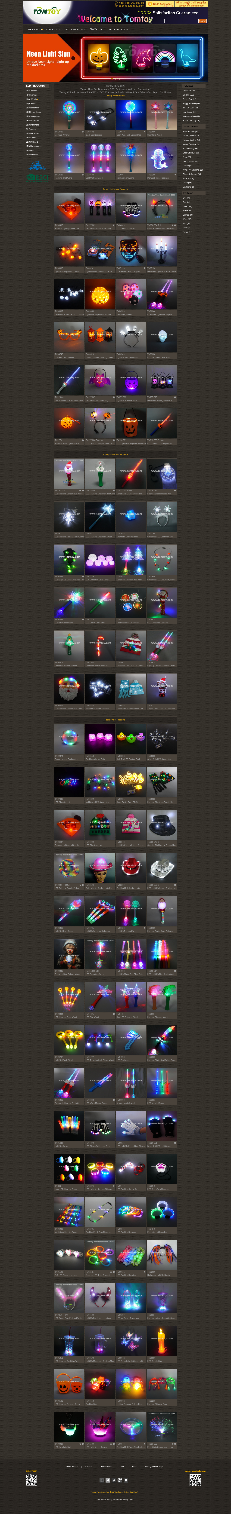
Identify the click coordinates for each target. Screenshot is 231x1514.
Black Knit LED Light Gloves (159, 1146)
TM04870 (90, 1143)
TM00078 (151, 1186)
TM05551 (151, 1100)
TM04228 (121, 620)
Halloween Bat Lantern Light (98, 400)
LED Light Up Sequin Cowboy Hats (162, 888)
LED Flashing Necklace (126, 1232)
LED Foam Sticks (33, 112)
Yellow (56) (187, 211)
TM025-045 (90, 491)
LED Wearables (32, 121)
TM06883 (151, 756)
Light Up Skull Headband (127, 357)
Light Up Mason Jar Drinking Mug (100, 1361)
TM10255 (151, 175)
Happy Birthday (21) (191, 103)
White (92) (187, 219)
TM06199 (121, 1315)
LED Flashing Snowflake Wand (99, 537)
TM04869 (121, 225)
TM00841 (59, 971)
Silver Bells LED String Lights (159, 759)
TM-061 (58, 534)
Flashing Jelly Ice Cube (95, 759)
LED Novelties (32, 155)
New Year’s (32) (189, 112)
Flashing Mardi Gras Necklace (98, 1232)
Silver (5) (186, 228)
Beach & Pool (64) (190, 161)
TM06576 (121, 1444)
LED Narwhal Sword (156, 1103)
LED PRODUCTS (34, 29)
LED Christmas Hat (94, 845)
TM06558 (90, 1401)
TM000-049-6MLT (62, 885)
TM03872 (90, 620)
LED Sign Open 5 (62, 802)
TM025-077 (90, 1272)
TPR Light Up (31, 95)
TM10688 (90, 175)
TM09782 (90, 132)
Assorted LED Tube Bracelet (98, 1275)
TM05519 (59, 663)
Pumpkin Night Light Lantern (67, 443)
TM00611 (121, 1272)
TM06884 (90, 706)
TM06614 (151, 1014)
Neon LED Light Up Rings (66, 1189)
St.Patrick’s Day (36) (191, 121)
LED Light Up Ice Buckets (96, 1447)
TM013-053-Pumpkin (156, 440)
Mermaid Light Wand (125, 178)
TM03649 (151, 577)
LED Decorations (33, 133)
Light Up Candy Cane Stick (97, 666)
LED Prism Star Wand (95, 974)
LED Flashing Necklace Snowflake (69, 537)
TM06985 (121, 799)
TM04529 (90, 354)
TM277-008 (121, 397)
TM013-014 (152, 971)
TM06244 (151, 311)
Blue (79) (186, 198)
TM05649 (59, 1143)
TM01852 (59, 1358)
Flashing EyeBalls (124, 314)
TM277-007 (90, 397)
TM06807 (59, 706)
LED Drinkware (32, 125)
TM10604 (121, 175)
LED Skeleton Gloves (126, 228)
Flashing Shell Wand (63, 178)
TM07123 (121, 268)
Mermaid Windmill (62, 135)
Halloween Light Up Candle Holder (162, 271)
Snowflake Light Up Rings (127, 537)
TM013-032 (152, 1444)
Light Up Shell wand (94, 178)
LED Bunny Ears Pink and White (68, 1318)
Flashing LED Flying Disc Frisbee (131, 1447)
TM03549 (121, 354)
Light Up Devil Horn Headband (99, 1318)
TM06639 (151, 928)
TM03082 (59, 577)
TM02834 (59, 1014)
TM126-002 (60, 397)
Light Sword (31, 103)
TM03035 (121, 534)
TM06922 (151, 799)
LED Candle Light (154, 1361)
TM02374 (59, 756)
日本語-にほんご (97, 29)
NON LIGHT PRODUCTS (76, 29)
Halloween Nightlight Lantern (159, 400)
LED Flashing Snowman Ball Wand (100, 494)
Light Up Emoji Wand (64, 1060)
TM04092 (121, 1057)
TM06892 (90, 799)
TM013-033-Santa (124, 491)
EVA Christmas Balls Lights (97, 580)
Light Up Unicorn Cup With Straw (161, 1318)
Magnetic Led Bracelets (157, 1232)
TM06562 (121, 1401)
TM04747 (59, 354)
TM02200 (121, 885)
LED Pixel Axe (123, 1060)
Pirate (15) (187, 183)
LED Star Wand (92, 1017)
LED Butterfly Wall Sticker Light (130, 1361)
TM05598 (59, 1272)
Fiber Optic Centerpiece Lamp (160, 1447)
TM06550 (121, 311)
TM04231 (90, 268)
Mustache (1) (188, 187)
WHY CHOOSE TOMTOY (121, 29)
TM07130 (151, 268)
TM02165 (151, 534)
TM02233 (151, 1401)
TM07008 (121, 971)
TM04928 (59, 1229)
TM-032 (58, 1186)
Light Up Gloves (61, 1146)
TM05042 (121, 1358)
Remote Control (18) (191, 140)
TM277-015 (152, 397)
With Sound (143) (190, 148)
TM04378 (151, 1229)
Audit (122, 1467)
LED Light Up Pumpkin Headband (100, 443)
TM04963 (90, 663)
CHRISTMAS (188, 95)
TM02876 (90, 1186)
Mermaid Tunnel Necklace (158, 178)
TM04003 (121, 663)
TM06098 (121, 1100)
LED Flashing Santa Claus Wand (69, 494)
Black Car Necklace (94, 135)
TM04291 (90, 1014)
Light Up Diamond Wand (127, 931)
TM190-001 (121, 440)
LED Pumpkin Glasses (64, 357)
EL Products (31, 129)
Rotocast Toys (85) (191, 131)
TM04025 (121, 577)
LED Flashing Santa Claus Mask (68, 709)
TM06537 (151, 1315)
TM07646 (59, 799)
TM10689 (59, 175)
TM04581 (59, 1401)
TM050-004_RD (154, 225)
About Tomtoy (72, 1467)
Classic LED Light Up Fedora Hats (161, 845)
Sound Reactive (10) (191, 136)
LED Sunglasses (33, 116)
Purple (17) (187, 232)
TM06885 (59, 311)
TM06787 (59, 1057)
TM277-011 (60, 440)
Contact (88, 1467)
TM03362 (90, 1100)
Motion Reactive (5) (191, 144)
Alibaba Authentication (126, 1492)
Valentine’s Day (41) (191, 116)
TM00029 (59, 1444)
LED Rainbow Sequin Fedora (67, 888)
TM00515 (121, 1143)
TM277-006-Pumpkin (94, 440)
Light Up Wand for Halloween (98, 931)
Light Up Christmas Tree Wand (130, 580)
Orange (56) (188, 215)
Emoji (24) (187, 157)
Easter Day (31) (189, 99)
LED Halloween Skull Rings (159, 357)
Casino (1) (187, 166)
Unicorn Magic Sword (126, 1103)
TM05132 (151, 706)
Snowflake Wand (154, 135)
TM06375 (121, 1229)
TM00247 (90, 534)
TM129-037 (152, 491)
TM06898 (121, 756)
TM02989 (151, 1272)
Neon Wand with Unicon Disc (129, 135)
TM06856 (90, 311)
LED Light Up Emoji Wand (66, 1017)
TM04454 (121, 1014)
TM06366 (59, 928)
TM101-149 (60, 491)
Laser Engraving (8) (191, 153)
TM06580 (90, 1315)
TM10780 (59, 132)
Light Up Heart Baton (64, 931)
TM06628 (151, 663)
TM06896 (151, 1358)
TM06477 (121, 1186)
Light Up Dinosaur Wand (157, 1017)
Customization (106, 1467)
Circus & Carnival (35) (192, 174)
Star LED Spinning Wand (127, 1017)
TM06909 (90, 842)
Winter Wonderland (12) (193, 170)
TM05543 (121, 842)
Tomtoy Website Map (154, 1467)
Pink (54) (186, 223)
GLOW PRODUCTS (54, 29)
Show (134, 1467)
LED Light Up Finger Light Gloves (131, 1146)
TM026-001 (152, 1143)
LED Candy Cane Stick (95, 623)
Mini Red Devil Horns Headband (161, 228)
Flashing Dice (91, 1404)
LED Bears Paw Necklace (158, 1189)
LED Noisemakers (33, 146)
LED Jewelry (31, 91)
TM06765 (90, 928)
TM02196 (90, 885)
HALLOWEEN (189, 91)
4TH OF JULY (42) (190, 108)
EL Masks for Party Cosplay (128, 271)
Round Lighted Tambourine (66, 759)
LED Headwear (32, 108)
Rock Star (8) (188, 178)
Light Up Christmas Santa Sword (161, 666)
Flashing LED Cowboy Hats (128, 888)
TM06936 (121, 706)
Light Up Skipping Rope (157, 1404)
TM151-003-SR (92, 971)
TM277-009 (90, 225)
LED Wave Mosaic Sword (96, 1103)
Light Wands (31, 99)
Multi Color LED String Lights (98, 802)
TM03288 (151, 354)
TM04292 (59, 620)
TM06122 (121, 928)
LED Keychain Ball (63, 1447)
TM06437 (59, 225)
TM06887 (59, 268)
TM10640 (121, 132)
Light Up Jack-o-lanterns (127, 400)
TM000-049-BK (153, 842)
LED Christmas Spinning (157, 623)
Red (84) (186, 202)
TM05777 (90, 1057)
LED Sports (31, 138)
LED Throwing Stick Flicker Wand (100, 1060)
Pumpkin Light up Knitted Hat (67, 228)
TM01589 (90, 1444)
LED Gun (30, 150)
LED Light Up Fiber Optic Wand (160, 974)
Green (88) (187, 206)
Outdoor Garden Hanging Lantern (100, 357)
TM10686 (151, 132)
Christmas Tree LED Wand (66, 666)
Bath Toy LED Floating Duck (128, 759)
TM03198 (90, 1358)
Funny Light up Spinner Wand (67, 974)
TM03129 (90, 577)
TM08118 (90, 756)
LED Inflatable (32, 142)
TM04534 (151, 620)
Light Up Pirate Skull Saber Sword (161, 1060)
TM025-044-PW (61, 1315)
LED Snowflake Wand (64, 623)
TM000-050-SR (153, 885)
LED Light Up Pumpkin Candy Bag (131, 443)
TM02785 (90, 1229)
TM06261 (59, 1100)
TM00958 (151, 1057)
